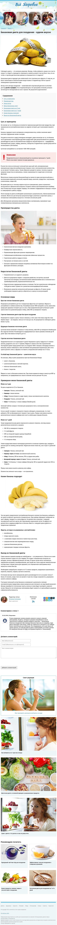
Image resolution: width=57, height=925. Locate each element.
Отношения (33, 906)
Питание (21, 906)
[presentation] (13, 662)
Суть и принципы (9, 99)
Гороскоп (51, 906)
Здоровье (8, 906)
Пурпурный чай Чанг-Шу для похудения (13, 862)
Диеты (10, 28)
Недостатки (7, 103)
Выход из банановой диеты (12, 115)
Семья (39, 906)
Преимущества (8, 101)
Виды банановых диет (11, 106)
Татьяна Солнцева (15, 599)
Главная (3, 28)
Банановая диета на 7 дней (12, 110)
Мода (26, 906)
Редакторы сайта (5, 913)
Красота (15, 906)
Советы (45, 906)
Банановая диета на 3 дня (12, 108)
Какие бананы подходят (11, 113)
